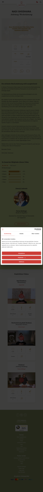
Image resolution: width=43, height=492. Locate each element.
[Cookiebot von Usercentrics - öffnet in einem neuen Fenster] (34, 229)
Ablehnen (21, 261)
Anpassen (21, 257)
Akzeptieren (21, 253)
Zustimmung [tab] (7, 233)
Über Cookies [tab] (35, 233)
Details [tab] (21, 233)
